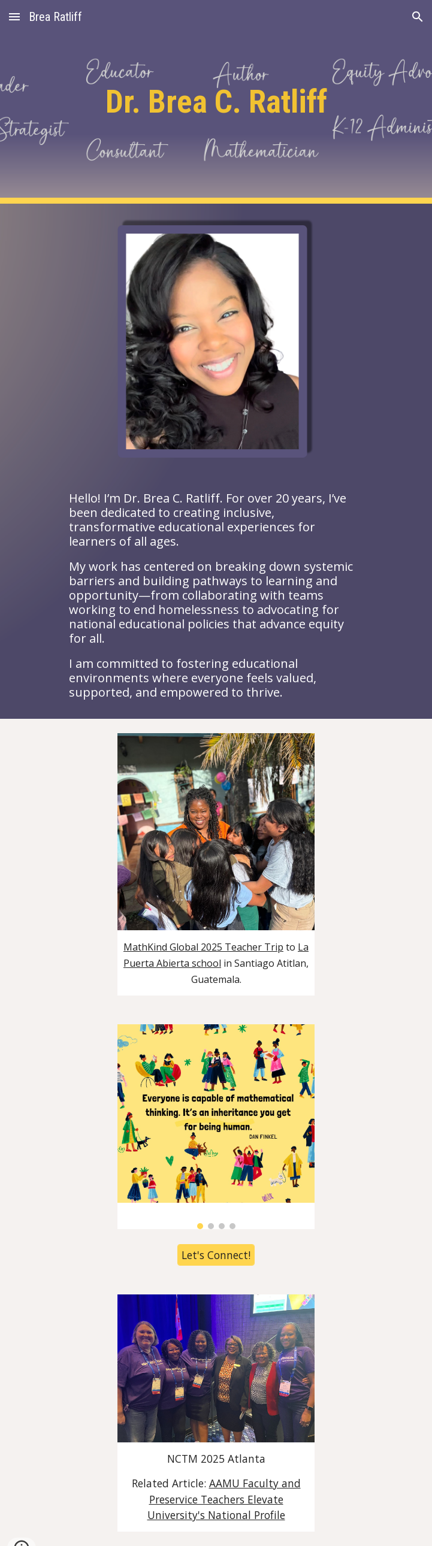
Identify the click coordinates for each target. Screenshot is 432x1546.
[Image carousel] (216, 1127)
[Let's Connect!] (216, 1255)
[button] (14, 16)
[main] (216, 102)
